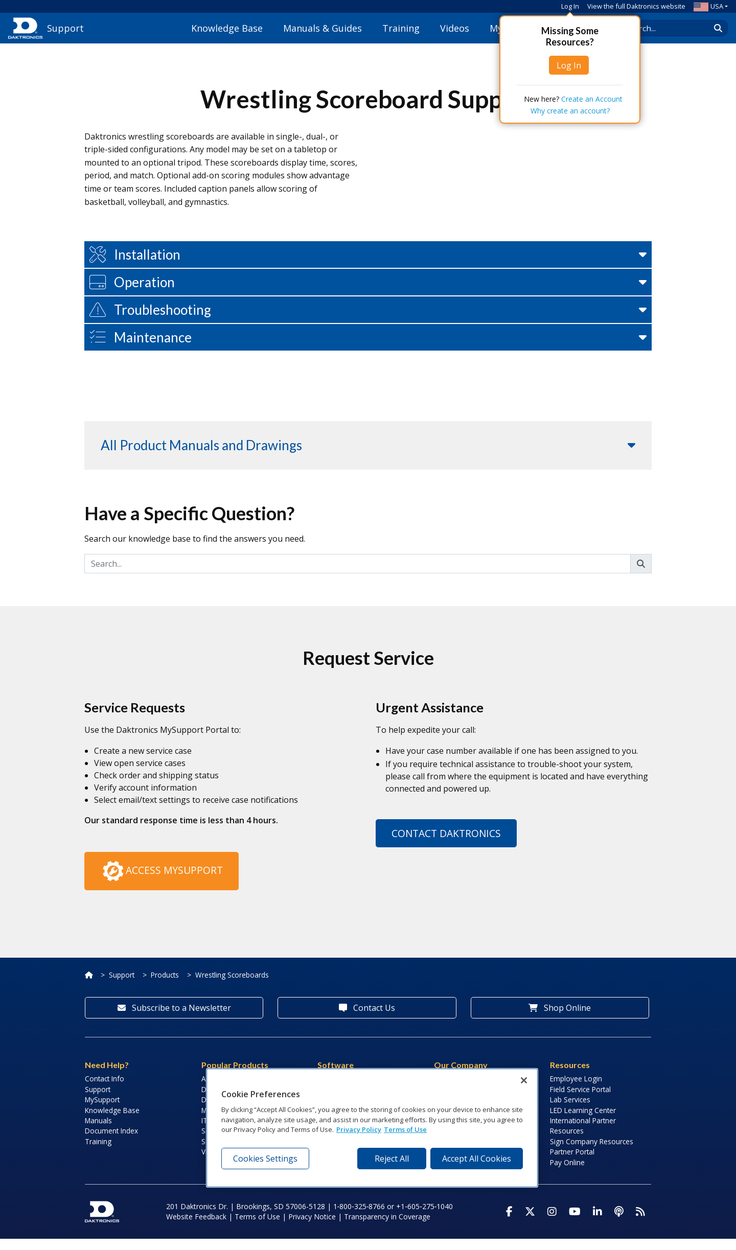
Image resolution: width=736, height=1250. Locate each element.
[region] (372, 1128)
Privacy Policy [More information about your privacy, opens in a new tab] (358, 1129)
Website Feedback (196, 1228)
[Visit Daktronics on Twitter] (530, 1223)
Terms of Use (257, 1228)
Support (121, 986)
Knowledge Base (227, 28)
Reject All (392, 1158)
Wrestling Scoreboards (232, 986)
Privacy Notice (312, 1228)
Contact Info (104, 1090)
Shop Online (559, 1019)
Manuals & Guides (322, 28)
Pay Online (567, 1173)
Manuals (98, 1132)
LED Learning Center (583, 1121)
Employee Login (576, 1090)
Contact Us (367, 1019)
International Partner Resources (583, 1137)
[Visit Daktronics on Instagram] (552, 1223)
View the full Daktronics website (636, 6)
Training (401, 28)
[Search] (357, 575)
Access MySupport (161, 882)
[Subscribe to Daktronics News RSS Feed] (640, 1223)
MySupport (102, 1111)
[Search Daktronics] (670, 28)
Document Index (111, 1142)
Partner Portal (572, 1163)
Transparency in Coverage (387, 1228)
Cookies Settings (265, 1158)
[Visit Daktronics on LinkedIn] (597, 1223)
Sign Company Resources (591, 1153)
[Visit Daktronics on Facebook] (509, 1223)
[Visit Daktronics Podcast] (619, 1223)
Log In (570, 6)
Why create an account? (570, 110)
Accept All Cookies (476, 1158)
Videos (454, 28)
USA (708, 6)
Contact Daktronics (446, 844)
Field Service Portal (580, 1100)
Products (165, 986)
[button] (368, 265)
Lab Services (570, 1111)
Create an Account (592, 99)
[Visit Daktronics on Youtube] (575, 1223)
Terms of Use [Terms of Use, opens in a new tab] (405, 1129)
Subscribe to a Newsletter (174, 1019)
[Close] (524, 1080)
